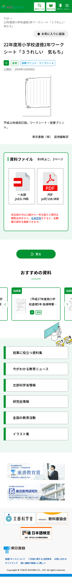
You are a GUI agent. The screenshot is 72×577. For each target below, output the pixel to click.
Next (67, 304)
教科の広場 (51, 7)
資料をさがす (39, 7)
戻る (36, 254)
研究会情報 (21, 401)
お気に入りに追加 (52, 34)
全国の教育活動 (24, 418)
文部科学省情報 (24, 385)
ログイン (60, 7)
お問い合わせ (60, 559)
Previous (5, 304)
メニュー (67, 7)
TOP (6, 18)
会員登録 (36, 218)
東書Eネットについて (15, 559)
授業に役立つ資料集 (27, 353)
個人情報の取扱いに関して (33, 563)
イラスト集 (21, 434)
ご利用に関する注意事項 (39, 559)
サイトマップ (11, 563)
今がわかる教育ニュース (31, 369)
